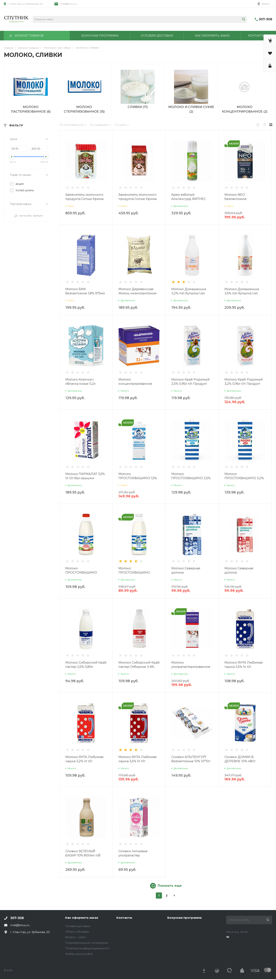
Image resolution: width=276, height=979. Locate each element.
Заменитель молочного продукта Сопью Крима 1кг (84, 199)
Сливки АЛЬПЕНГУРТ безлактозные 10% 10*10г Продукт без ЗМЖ (190, 761)
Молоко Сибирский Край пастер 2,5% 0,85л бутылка (86, 667)
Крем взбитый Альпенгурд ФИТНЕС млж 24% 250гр (188, 199)
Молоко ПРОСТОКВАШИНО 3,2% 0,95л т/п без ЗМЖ (244, 478)
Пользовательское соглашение (86, 943)
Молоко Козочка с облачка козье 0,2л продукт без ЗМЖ (80, 384)
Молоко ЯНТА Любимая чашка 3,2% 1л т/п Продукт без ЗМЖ (84, 761)
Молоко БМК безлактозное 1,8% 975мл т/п (85, 293)
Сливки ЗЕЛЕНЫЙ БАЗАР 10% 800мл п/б (82, 853)
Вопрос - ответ (75, 937)
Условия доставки (77, 926)
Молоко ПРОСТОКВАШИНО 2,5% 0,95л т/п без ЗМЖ (191, 478)
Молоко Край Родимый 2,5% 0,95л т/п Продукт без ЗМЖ (190, 384)
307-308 (265, 19)
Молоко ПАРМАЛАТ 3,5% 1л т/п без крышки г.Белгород (85, 478)
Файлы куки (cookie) (79, 954)
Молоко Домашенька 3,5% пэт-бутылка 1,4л (241, 291)
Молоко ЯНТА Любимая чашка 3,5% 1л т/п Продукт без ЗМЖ (137, 761)
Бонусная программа (184, 917)
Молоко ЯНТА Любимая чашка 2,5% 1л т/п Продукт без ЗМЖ (243, 667)
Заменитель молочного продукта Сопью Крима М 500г (137, 199)
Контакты (124, 917)
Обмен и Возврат (77, 931)
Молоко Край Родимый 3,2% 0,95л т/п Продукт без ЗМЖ (243, 384)
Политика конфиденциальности (87, 948)
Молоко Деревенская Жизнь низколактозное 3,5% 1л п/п (137, 293)
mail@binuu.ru (68, 3)
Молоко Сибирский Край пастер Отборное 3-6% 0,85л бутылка (139, 667)
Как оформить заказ (81, 917)
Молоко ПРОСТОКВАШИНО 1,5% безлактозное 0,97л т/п (137, 478)
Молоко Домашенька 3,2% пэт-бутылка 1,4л (188, 291)
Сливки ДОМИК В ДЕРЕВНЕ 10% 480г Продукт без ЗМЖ (240, 761)
